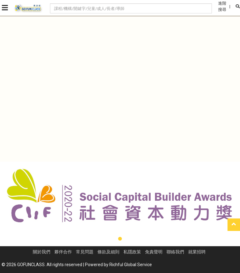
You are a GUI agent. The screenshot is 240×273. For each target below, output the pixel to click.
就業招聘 (197, 251)
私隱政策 (132, 251)
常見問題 (84, 251)
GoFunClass (28, 8)
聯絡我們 (175, 251)
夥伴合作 (63, 251)
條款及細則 (108, 251)
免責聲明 (153, 251)
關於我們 (41, 251)
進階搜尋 (222, 6)
